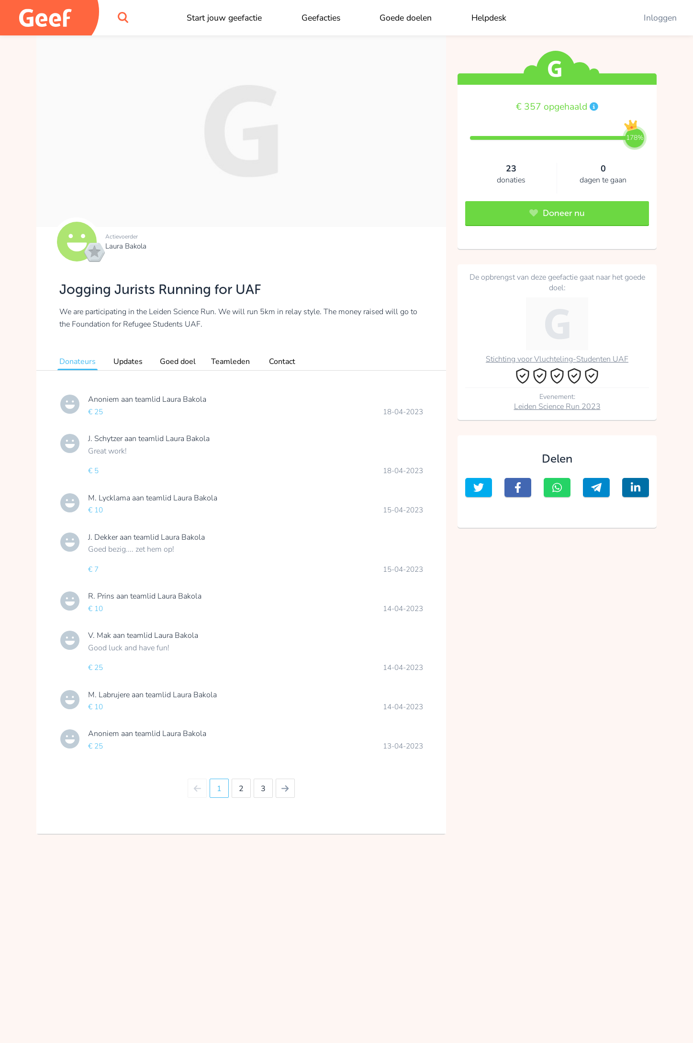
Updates (128, 361)
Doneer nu (557, 213)
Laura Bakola (125, 246)
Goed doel (178, 361)
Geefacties (321, 17)
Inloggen (660, 17)
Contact (282, 361)
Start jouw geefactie (224, 17)
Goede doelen (406, 17)
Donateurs (77, 361)
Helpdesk (488, 17)
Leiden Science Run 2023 (557, 406)
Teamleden (230, 361)
